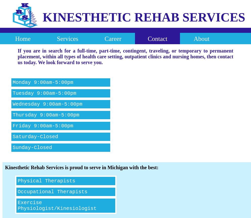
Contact (157, 38)
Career (113, 38)
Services (67, 38)
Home (23, 38)
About (202, 38)
